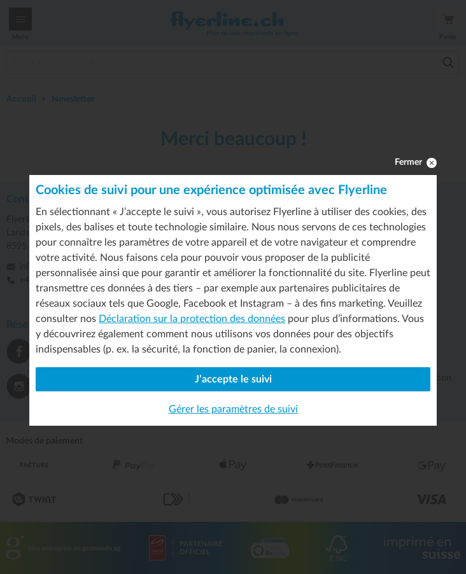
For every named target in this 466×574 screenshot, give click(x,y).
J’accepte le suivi (233, 379)
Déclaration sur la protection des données (192, 319)
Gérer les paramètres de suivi (233, 409)
